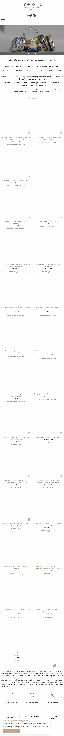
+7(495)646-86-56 (54, 717)
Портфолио (32, 698)
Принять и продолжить (12, 731)
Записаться (10, 698)
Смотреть (31, 53)
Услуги (13, 717)
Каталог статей (25, 717)
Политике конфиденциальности (26, 727)
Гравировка (53, 698)
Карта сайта (18, 717)
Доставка (7, 717)
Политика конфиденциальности (39, 717)
